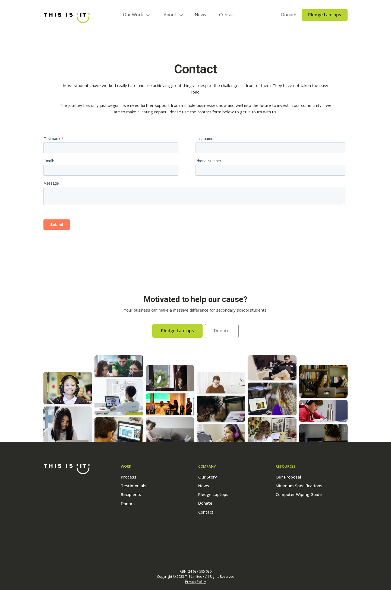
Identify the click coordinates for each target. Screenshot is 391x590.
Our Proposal (288, 477)
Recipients (131, 494)
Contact (227, 15)
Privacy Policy (195, 581)
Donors (128, 504)
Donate (288, 15)
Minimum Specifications (299, 485)
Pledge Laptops (324, 15)
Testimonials (133, 485)
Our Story (207, 477)
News (200, 15)
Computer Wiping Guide (299, 494)
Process (128, 477)
